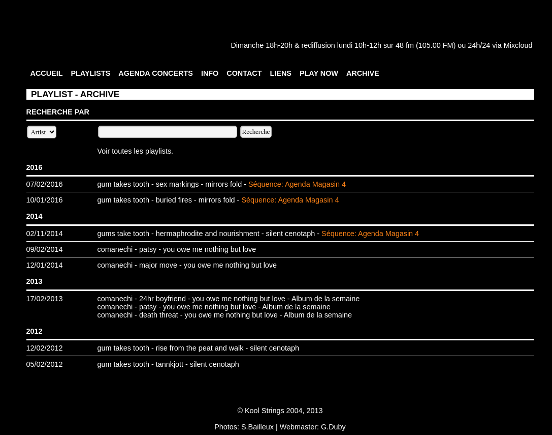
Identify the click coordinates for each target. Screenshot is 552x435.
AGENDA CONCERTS (155, 73)
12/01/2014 (44, 265)
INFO (209, 73)
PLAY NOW (319, 73)
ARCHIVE (362, 73)
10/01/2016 (44, 200)
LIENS (280, 73)
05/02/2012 (44, 364)
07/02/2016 (44, 184)
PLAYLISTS (90, 73)
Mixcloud (518, 45)
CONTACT (244, 73)
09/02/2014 (44, 249)
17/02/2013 (44, 299)
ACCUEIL (46, 73)
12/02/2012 (44, 348)
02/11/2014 (44, 233)
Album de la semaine (325, 299)
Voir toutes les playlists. (136, 151)
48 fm (405, 45)
